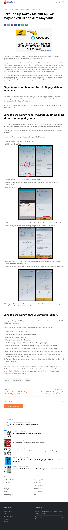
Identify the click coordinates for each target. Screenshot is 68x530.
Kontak (6, 521)
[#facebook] (50, 2)
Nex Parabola (27, 422)
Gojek (22, 449)
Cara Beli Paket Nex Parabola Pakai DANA (25, 424)
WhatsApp (26, 458)
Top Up (27, 380)
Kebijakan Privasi (8, 516)
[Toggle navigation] (63, 2)
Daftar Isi (6, 514)
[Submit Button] (62, 517)
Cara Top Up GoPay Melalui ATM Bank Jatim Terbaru (28, 442)
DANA (14, 422)
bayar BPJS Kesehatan (21, 69)
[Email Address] (47, 517)
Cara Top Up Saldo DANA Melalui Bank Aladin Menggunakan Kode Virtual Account (37, 469)
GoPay (7, 380)
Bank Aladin (15, 466)
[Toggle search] (60, 2)
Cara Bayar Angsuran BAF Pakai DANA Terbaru (26, 433)
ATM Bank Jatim (16, 440)
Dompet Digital (20, 422)
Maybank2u (17, 380)
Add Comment (13, 406)
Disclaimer (7, 519)
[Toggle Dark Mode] (56, 2)
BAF (13, 431)
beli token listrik (34, 71)
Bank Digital (22, 466)
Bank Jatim (23, 440)
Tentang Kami (8, 511)
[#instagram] (53, 2)
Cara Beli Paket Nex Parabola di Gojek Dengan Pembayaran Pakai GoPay (34, 451)
